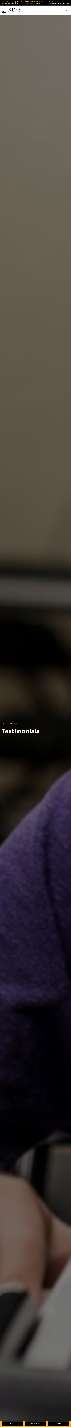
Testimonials (12, 723)
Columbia (37, 4)
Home (4, 723)
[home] (11, 10)
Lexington (28, 4)
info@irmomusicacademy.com (58, 4)
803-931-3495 (13, 4)
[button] (66, 10)
